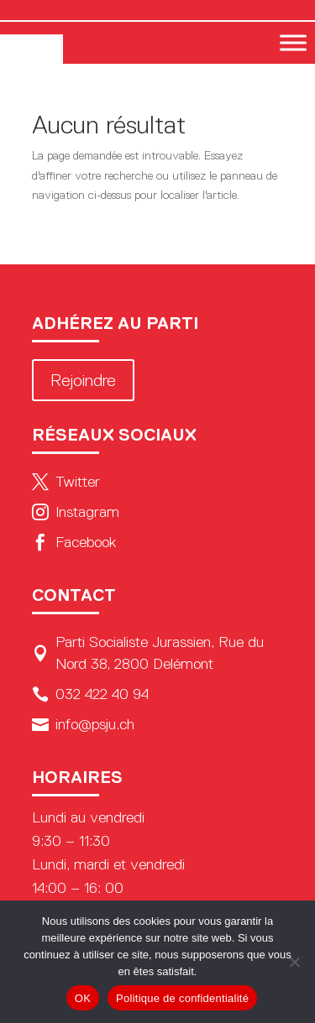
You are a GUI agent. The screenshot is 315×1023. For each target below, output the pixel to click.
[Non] (294, 961)
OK (83, 998)
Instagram (75, 512)
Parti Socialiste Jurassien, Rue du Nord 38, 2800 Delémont (148, 653)
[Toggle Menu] (293, 42)
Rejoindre (83, 380)
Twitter (66, 481)
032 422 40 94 (90, 694)
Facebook (74, 542)
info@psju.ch (83, 724)
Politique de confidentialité (182, 998)
